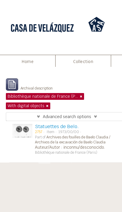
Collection (83, 61)
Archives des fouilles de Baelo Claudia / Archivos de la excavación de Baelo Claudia (72, 140)
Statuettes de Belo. (57, 126)
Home (28, 61)
